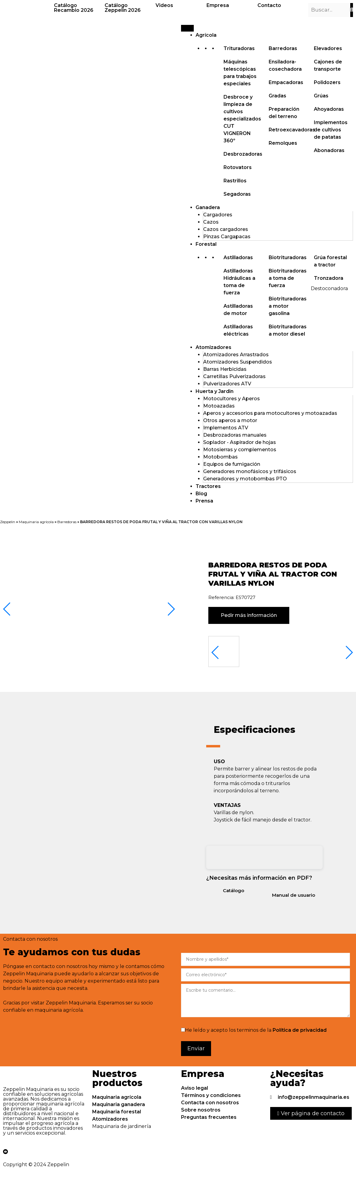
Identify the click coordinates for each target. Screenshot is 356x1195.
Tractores (208, 486)
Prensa (204, 501)
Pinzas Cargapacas (226, 236)
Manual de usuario (293, 895)
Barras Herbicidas (225, 369)
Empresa (218, 5)
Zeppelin (7, 522)
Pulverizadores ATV (227, 384)
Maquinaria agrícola (36, 522)
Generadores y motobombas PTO (245, 479)
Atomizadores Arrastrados (236, 354)
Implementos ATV (225, 428)
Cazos (211, 222)
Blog (201, 493)
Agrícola (206, 35)
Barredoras (66, 522)
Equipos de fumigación (231, 464)
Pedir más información (249, 615)
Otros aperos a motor (230, 420)
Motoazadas (219, 406)
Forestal (206, 244)
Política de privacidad (300, 1030)
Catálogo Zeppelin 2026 (123, 7)
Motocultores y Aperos (231, 398)
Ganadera (208, 207)
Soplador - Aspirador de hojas (239, 442)
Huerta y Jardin (214, 391)
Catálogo (233, 890)
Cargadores (217, 215)
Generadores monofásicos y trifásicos (249, 471)
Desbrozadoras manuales (235, 435)
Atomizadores (213, 347)
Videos (164, 5)
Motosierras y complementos (239, 449)
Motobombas (220, 457)
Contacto (269, 5)
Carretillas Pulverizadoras (234, 376)
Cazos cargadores (225, 229)
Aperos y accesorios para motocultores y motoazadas (270, 413)
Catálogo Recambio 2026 (73, 7)
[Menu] (187, 28)
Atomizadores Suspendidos (237, 362)
